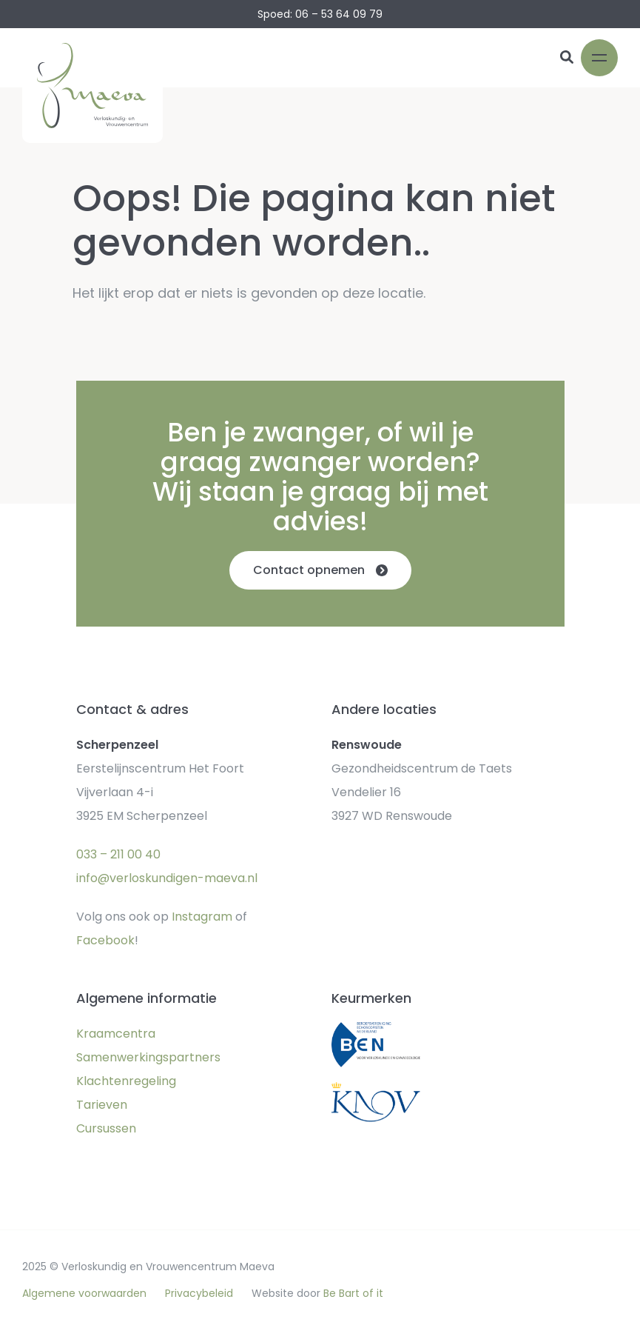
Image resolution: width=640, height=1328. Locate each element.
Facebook (105, 940)
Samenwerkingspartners (148, 1057)
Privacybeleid (199, 1293)
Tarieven (101, 1104)
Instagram (202, 916)
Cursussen (106, 1128)
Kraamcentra (115, 1033)
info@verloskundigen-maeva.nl (166, 878)
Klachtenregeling (126, 1081)
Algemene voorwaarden (84, 1293)
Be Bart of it (353, 1293)
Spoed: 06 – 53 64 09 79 (320, 14)
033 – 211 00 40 (118, 854)
